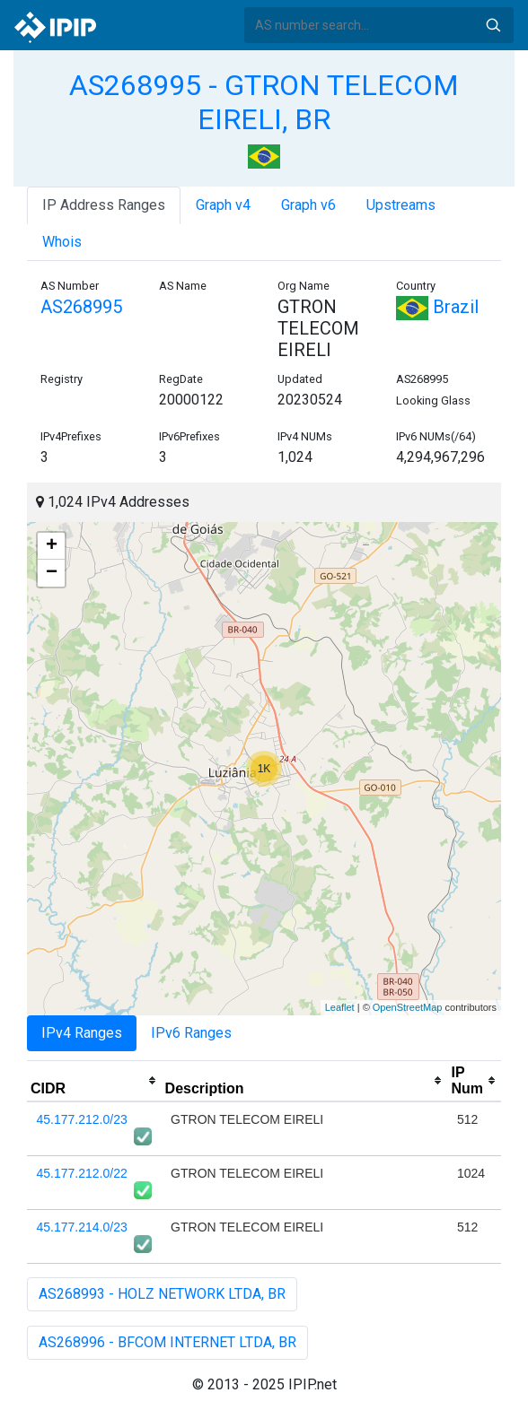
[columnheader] (94, 1080)
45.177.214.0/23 (82, 1227)
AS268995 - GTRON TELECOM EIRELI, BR (264, 102)
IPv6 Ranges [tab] (191, 1032)
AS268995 (81, 307)
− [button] (51, 573)
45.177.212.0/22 (82, 1173)
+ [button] (51, 546)
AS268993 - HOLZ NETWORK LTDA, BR (162, 1293)
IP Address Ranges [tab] (103, 204)
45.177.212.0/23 (82, 1119)
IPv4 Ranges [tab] (81, 1032)
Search (493, 25)
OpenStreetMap (408, 1007)
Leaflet (340, 1007)
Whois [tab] (62, 241)
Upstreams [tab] (401, 204)
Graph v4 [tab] (223, 204)
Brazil (437, 307)
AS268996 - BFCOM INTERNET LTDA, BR (167, 1342)
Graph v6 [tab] (308, 204)
